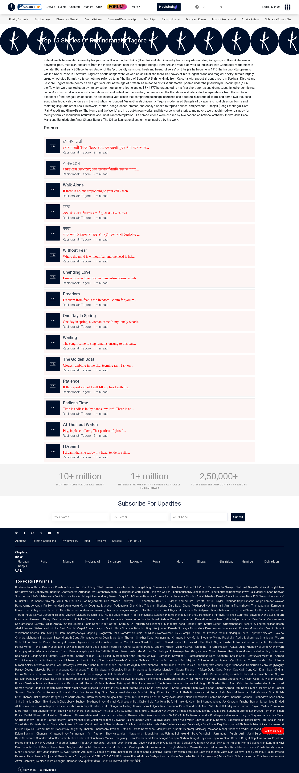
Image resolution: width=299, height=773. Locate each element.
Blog (87, 540)
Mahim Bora (113, 628)
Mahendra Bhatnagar (40, 637)
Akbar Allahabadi (38, 651)
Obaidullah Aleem (257, 665)
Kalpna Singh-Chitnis (34, 655)
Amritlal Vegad (76, 628)
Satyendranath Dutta (66, 637)
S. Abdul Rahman (67, 610)
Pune (43, 561)
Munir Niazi (71, 687)
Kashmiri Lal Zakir (55, 628)
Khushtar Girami (65, 587)
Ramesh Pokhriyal (121, 601)
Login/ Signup (272, 730)
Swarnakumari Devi (168, 633)
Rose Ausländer (192, 674)
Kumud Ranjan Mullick (255, 706)
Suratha (145, 619)
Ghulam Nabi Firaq (125, 614)
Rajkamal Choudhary (228, 678)
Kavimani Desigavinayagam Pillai (126, 610)
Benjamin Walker (160, 591)
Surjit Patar (106, 687)
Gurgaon (23, 561)
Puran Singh (93, 692)
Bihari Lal (83, 678)
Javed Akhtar (160, 619)
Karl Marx (170, 678)
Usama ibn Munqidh (44, 633)
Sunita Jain (93, 619)
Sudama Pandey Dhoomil (148, 646)
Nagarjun (234, 633)
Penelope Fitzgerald (59, 692)
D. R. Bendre (35, 601)
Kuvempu (50, 601)
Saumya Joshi (161, 719)
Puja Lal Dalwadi (34, 729)
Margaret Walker (32, 628)
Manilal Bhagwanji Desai (120, 738)
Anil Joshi (246, 733)
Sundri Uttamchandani (227, 623)
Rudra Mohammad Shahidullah (255, 637)
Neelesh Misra (44, 761)
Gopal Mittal (42, 591)
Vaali (166, 610)
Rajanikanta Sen (98, 601)
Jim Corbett (196, 601)
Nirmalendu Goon (184, 701)
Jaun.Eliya (149, 19)
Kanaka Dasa (224, 596)
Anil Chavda (107, 724)
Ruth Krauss (204, 623)
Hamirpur (248, 561)
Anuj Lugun (160, 628)
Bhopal (201, 561)
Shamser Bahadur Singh (137, 628)
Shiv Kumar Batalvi (126, 687)
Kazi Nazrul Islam (157, 715)
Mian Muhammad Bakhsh (243, 692)
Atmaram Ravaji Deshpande (47, 619)
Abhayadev (87, 637)
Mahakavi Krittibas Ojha (105, 710)
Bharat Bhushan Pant (121, 747)
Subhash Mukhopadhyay (90, 701)
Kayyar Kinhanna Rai (198, 646)
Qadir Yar (78, 692)
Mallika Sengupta (228, 710)
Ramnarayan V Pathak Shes (91, 733)
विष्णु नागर (208, 665)
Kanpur (22, 566)
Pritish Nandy (265, 747)
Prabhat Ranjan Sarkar (253, 701)
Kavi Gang (245, 669)
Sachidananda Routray (38, 674)
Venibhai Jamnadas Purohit (218, 733)
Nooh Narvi (106, 660)
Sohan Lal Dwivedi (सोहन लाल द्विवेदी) (121, 761)
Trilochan (149, 605)
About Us (20, 540)
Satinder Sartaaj (183, 683)
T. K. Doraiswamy (98, 669)
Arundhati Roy (87, 591)
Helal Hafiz (166, 701)
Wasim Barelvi (120, 651)
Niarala (43, 683)
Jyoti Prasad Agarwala (75, 642)
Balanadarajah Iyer (80, 651)
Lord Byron (124, 697)
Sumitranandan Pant (110, 665)
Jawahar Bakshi (124, 719)
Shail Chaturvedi (250, 655)
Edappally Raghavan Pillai (103, 633)
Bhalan (272, 719)
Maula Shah (146, 687)
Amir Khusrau (66, 601)
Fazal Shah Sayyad (166, 687)
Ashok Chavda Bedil (54, 724)
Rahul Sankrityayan (198, 610)
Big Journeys (42, 19)
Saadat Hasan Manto (168, 674)
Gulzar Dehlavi (259, 642)
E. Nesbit (247, 678)
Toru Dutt (137, 697)
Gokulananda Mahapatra (161, 623)
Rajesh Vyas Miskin (183, 719)
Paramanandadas (58, 669)
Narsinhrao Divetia (157, 742)
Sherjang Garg (165, 605)
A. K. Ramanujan (113, 619)
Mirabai (71, 674)
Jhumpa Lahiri (82, 623)
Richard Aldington (254, 623)
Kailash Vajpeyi (175, 646)
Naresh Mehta (98, 678)
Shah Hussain (191, 692)
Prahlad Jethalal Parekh (125, 729)
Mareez (120, 724)
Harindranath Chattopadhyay (173, 637)
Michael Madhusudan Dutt (122, 701)
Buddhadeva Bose (264, 697)
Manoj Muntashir (181, 756)
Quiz (99, 6)
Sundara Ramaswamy (92, 610)
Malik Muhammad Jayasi (218, 674)
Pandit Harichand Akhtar (177, 587)
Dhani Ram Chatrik (169, 692)
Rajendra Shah (221, 738)
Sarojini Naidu (191, 633)
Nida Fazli (138, 683)
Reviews (101, 540)
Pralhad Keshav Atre (186, 642)
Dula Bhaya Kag (212, 724)
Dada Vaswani (268, 619)
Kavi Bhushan (266, 674)
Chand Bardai (85, 674)
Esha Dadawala (169, 724)
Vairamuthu (132, 619)
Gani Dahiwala (32, 724)
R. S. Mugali (105, 614)
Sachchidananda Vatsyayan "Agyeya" (222, 751)
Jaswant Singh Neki (159, 683)
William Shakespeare (120, 751)
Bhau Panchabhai (203, 614)
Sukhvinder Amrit (265, 683)
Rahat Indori (100, 623)
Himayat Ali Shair (225, 614)
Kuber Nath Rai (102, 651)
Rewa (156, 561)
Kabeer (137, 751)
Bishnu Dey (209, 710)
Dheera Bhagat (240, 738)
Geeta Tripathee (251, 633)
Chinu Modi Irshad (102, 719)
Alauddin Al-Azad (143, 633)
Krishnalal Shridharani (90, 738)
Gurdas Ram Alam (224, 683)
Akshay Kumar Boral (136, 706)
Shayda (200, 719)
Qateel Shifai (117, 623)
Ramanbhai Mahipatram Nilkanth (161, 729)
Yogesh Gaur (94, 655)
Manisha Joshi (150, 724)
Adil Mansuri (133, 724)
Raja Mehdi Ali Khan (261, 591)
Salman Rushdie (32, 642)
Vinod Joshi (92, 724)
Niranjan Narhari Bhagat (184, 738)
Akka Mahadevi (206, 596)
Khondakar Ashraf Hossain (106, 642)
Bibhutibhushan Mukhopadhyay (190, 591)
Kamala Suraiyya (178, 628)
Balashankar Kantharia (264, 742)
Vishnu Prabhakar (224, 637)
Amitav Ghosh (62, 623)
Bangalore (114, 561)
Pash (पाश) (29, 761)
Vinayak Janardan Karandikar (189, 619)
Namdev (126, 633)
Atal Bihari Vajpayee (93, 751)
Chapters (74, 6)
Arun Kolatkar (76, 619)
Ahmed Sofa (31, 596)
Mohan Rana (32, 646)
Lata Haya (192, 751)
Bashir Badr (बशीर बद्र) (205, 756)
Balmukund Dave (186, 733)
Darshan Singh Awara (193, 687)
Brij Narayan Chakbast (234, 587)
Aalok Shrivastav (35, 665)
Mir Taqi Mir (150, 651)
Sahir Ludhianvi (171, 19)
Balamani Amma (222, 605)
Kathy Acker (169, 697)
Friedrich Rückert (196, 669)
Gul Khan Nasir (263, 669)
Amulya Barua (163, 596)
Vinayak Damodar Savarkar (165, 655)
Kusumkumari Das (30, 706)
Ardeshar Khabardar (55, 742)
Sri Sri (248, 683)
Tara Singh (59, 674)
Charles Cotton (36, 692)
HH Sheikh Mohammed (122, 674)
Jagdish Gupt (266, 660)
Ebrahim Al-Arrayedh (118, 683)
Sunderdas (155, 669)
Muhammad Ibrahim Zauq (81, 660)
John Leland (184, 697)
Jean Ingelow (51, 751)
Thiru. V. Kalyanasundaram (39, 610)
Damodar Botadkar (181, 742)
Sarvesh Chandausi (126, 660)
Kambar (269, 601)
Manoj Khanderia (229, 729)
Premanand (143, 738)
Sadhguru (60, 761)
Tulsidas (191, 596)
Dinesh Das (73, 706)
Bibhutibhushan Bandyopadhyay (229, 591)
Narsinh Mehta (240, 742)
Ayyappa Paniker (42, 605)
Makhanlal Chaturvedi (92, 747)
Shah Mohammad (113, 692)
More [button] (135, 6)
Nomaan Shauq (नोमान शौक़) (83, 761)
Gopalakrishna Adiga (250, 601)
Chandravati (193, 706)
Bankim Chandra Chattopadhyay (46, 733)
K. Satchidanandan (196, 655)
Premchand (200, 697)
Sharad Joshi (54, 665)
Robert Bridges (51, 697)
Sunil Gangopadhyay (208, 701)
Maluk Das (231, 669)
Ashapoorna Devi (54, 706)
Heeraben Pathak (45, 719)
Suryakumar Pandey (263, 715)
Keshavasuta (145, 614)
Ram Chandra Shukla (223, 655)
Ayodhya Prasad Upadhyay (184, 710)
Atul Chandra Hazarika (140, 596)
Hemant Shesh (226, 651)
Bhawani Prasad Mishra (134, 756)
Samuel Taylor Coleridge (220, 601)
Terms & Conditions (44, 540)
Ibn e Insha (89, 665)
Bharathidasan (220, 610)
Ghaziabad (226, 561)
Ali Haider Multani (92, 683)
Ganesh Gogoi (117, 596)
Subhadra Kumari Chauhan (281, 19)
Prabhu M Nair (185, 678)
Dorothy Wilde (43, 623)
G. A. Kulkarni (136, 623)
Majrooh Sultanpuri (198, 660)
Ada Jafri (136, 651)
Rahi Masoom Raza (243, 747)
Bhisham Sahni (24, 587)
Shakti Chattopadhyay (152, 710)
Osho (240, 683)
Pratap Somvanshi (174, 751)
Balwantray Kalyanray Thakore (74, 729)
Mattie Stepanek (202, 637)
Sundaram (28, 738)
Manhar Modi (82, 719)
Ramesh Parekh (79, 742)
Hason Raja (30, 710)
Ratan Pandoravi (44, 587)
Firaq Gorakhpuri (256, 751)
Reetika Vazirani (65, 614)
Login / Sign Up (271, 6)
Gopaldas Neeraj (261, 738)
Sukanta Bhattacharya (112, 715)
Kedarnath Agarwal (119, 678)
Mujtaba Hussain (86, 614)
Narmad (159, 733)
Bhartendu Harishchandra (147, 678)
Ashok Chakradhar (245, 674)
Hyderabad (92, 561)
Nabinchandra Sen (78, 710)
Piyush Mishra (145, 747)
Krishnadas (238, 665)
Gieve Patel (255, 587)
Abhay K (86, 706)
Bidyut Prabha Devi (245, 619)
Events (62, 6)
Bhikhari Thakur (247, 660)
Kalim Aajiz (130, 665)
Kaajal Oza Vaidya (191, 724)
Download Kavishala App (122, 19)
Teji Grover (125, 646)
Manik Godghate (90, 605)
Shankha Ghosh (32, 701)
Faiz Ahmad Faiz (175, 660)
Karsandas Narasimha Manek (133, 733)
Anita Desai (102, 637)
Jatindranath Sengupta (107, 706)
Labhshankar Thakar (240, 719)
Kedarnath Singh (165, 747)
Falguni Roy (157, 706)
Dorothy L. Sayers (211, 642)
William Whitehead (86, 715)
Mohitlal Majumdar (228, 706)
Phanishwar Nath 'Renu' (50, 678)
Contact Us (134, 540)
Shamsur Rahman (241, 697)
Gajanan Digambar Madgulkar (172, 614)
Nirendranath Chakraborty (59, 701)
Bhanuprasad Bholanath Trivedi (242, 724)
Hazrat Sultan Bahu (213, 692)
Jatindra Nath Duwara (235, 628)
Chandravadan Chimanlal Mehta (56, 738)
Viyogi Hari (101, 674)
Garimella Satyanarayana (252, 614)
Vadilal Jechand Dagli (254, 729)
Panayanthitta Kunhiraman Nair (43, 660)
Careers (117, 540)
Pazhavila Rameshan (236, 642)
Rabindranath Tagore (237, 715)
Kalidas (271, 623)
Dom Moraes (244, 651)
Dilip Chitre (136, 605)
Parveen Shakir (59, 651)
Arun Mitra (208, 706)
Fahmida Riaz (69, 596)
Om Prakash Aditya (224, 646)
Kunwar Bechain (70, 751)
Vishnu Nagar (223, 665)
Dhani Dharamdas (135, 669)
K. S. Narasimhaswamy (267, 596)
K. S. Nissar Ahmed (175, 601)
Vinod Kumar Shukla (137, 642)
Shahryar (163, 651)
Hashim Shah (266, 687)
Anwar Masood (88, 687)
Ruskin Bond (194, 665)
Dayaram (205, 738)
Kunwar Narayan (205, 678)
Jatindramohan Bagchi (52, 710)
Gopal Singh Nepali (105, 646)
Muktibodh (31, 683)
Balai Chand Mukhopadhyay (193, 605)
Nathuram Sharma (150, 660)
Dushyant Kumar (196, 19)
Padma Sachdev (218, 697)
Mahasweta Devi (49, 596)
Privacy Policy (70, 540)
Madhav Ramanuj (216, 719)
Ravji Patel (260, 719)
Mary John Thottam (122, 637)
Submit (238, 517)
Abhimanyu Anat (180, 651)
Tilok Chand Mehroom (206, 587)
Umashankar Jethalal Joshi (107, 742)
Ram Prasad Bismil (53, 646)
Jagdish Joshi (143, 719)
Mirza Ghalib (226, 756)
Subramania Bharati (242, 610)
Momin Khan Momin (262, 628)
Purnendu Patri (175, 706)
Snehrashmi (102, 729)
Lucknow (136, 561)
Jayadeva (179, 596)
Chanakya (117, 669)
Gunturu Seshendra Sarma (66, 655)
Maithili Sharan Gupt (36, 715)
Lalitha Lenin (262, 610)
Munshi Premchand (224, 19)
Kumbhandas (78, 669)
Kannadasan (154, 610)
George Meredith (35, 669)
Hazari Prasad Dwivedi (172, 665)
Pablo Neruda (152, 697)
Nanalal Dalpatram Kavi (214, 747)
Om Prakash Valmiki (214, 633)
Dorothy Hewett (72, 665)
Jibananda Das (136, 715)
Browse (50, 6)
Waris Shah (268, 692)
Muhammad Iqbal (105, 697)
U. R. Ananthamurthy (147, 601)
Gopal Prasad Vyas (223, 660)
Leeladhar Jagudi (263, 651)
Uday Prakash (145, 674)
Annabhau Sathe (220, 619)
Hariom (273, 756)
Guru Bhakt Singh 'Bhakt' (90, 587)
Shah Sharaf (216, 687)
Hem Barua (68, 697)
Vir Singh (150, 692)
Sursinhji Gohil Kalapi (35, 747)
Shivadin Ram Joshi (79, 646)
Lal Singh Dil (202, 683)
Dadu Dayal (215, 669)
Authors (88, 6)
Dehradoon (271, 561)
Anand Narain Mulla (118, 587)
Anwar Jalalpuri (95, 628)
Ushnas (169, 733)
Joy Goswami (230, 701)
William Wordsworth (62, 715)
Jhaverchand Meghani (64, 747)
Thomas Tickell (32, 697)
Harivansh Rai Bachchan (63, 683)
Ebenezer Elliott (32, 751)
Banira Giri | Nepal (45, 756)
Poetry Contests (19, 19)
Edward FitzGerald (161, 642)
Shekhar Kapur (145, 637)
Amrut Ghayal (75, 724)
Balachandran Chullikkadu (133, 591)
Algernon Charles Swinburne (212, 742)
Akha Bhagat (160, 738)
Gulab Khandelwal (250, 646)
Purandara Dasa (242, 596)
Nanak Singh (249, 687)
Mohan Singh (33, 687)
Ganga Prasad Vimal (203, 651)
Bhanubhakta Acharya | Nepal (76, 756)
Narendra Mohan (106, 591)
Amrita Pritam (93, 19)
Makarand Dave (135, 742)
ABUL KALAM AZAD (107, 756)
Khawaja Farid (135, 692)
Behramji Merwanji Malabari (200, 729)
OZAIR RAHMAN (179, 715)
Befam (50, 729)
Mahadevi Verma (187, 747)
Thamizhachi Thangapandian (252, 605)
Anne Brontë (137, 655)
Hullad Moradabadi (115, 655)
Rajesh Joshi (178, 610)
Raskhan (71, 678)
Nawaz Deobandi (43, 614)
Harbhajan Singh (52, 687)
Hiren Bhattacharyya (72, 633)
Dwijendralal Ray (149, 701)
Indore (179, 561)
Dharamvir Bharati (67, 19)
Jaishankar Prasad (251, 710)
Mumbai (68, 561)
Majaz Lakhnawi (148, 665)
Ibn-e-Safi (81, 601)
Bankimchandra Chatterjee (206, 715)
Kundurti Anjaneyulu (66, 605)
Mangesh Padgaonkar (115, 605)
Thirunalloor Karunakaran (205, 628)
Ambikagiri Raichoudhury (93, 596)
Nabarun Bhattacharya (63, 591)
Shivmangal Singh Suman (146, 587)
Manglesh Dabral (173, 669)
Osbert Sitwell (261, 678)
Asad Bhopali (187, 623)
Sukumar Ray (129, 710)
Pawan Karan (51, 642)
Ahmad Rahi (232, 687)
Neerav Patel (65, 719)
